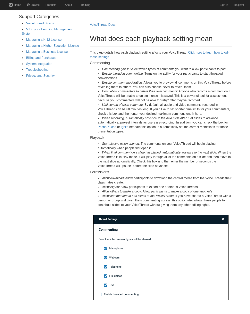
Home (15, 5)
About (70, 4)
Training (86, 4)
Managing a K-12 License (44, 39)
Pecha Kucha (107, 127)
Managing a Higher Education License (52, 45)
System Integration (39, 63)
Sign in (224, 4)
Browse (33, 4)
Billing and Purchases (41, 57)
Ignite (124, 127)
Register (239, 4)
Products (52, 4)
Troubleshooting (37, 69)
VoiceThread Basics (40, 23)
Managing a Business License (47, 51)
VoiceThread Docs (102, 24)
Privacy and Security (40, 75)
